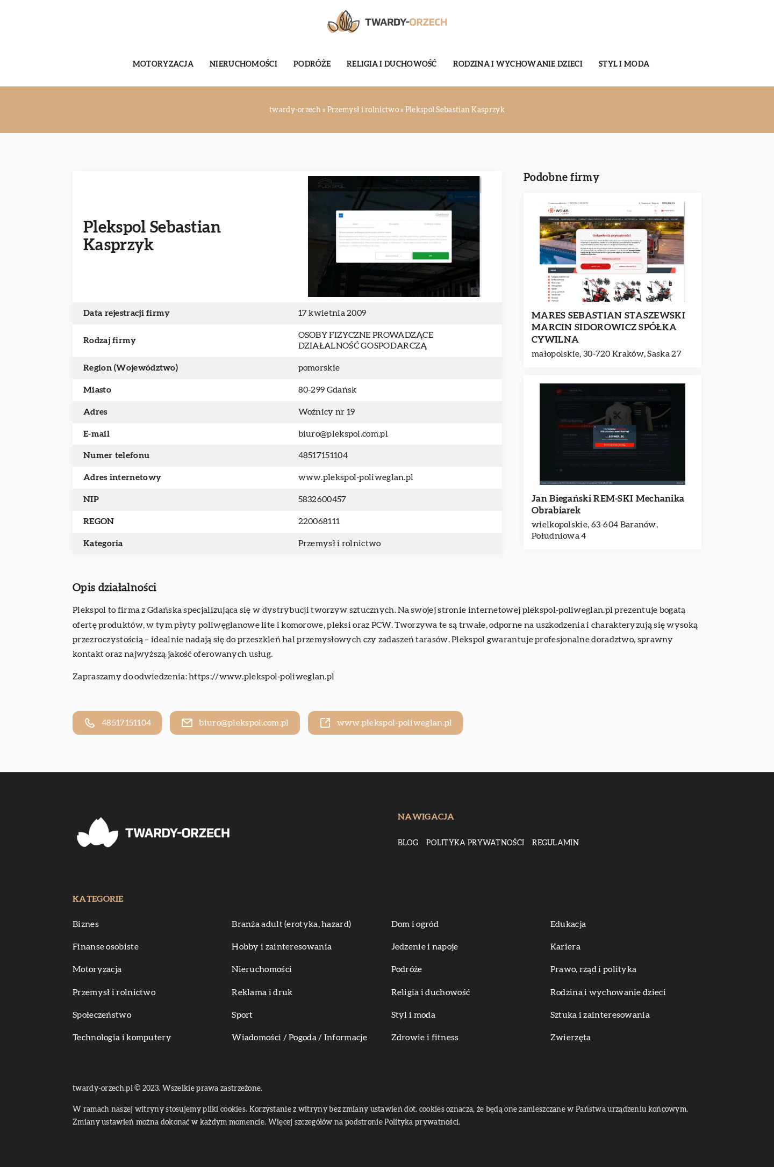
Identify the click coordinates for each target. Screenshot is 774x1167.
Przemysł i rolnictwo (339, 543)
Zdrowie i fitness (425, 1037)
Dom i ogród (415, 924)
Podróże (312, 64)
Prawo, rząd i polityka (593, 969)
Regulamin (555, 843)
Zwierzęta (570, 1037)
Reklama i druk (262, 992)
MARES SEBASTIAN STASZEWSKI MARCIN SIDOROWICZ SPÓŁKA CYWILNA (608, 327)
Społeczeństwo (102, 1015)
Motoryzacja (163, 64)
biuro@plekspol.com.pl (343, 434)
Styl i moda (624, 64)
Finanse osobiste (106, 947)
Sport (242, 1015)
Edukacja (568, 924)
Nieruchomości (243, 64)
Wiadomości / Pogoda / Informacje (299, 1037)
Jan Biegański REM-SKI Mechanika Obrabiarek (608, 504)
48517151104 (323, 455)
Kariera (565, 947)
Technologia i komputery (122, 1037)
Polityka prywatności (475, 843)
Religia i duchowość (392, 64)
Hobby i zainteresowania (282, 947)
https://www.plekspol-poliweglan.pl (261, 676)
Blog (408, 843)
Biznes (86, 924)
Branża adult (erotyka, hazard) (291, 924)
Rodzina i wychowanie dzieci (518, 64)
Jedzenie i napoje (424, 947)
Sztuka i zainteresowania (600, 1015)
